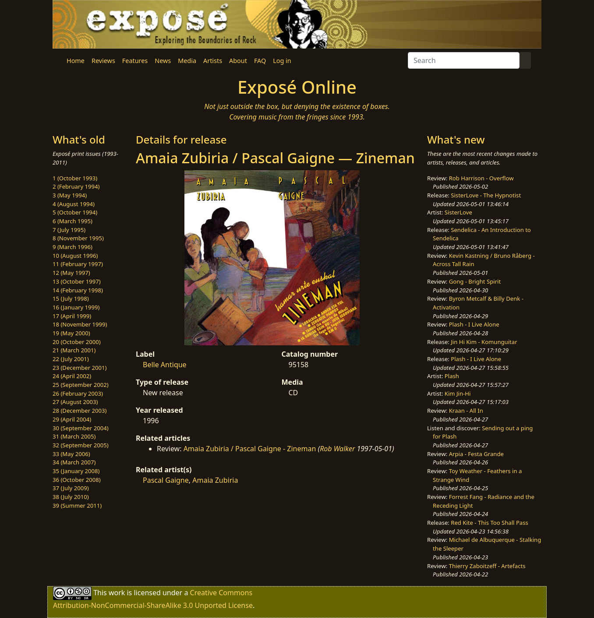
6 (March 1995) (72, 221)
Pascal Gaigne (166, 480)
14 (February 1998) (78, 290)
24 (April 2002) (72, 376)
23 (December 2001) (79, 368)
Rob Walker (337, 448)
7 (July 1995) (69, 230)
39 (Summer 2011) (77, 505)
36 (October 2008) (77, 480)
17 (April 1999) (72, 316)
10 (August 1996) (75, 256)
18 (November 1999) (80, 324)
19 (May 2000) (71, 333)
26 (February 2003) (78, 393)
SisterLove (458, 212)
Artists (212, 60)
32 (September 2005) (81, 445)
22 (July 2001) (71, 359)
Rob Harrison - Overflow (481, 178)
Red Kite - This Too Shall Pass (489, 523)
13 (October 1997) (77, 281)
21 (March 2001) (74, 350)
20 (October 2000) (77, 342)
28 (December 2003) (79, 410)
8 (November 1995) (78, 238)
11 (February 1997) (78, 264)
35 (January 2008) (76, 471)
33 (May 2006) (71, 454)
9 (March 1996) (72, 247)
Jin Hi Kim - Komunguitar (484, 342)
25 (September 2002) (81, 385)
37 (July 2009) (71, 488)
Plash (452, 376)
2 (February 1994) (76, 186)
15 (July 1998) (71, 298)
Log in (282, 60)
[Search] (464, 60)
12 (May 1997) (71, 273)
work (117, 592)
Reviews (103, 60)
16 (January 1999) (76, 307)
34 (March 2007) (74, 462)
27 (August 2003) (75, 402)
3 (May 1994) (70, 195)
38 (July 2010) (71, 497)
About (238, 60)
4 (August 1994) (74, 204)
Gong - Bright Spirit (475, 281)
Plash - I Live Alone (474, 324)
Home (76, 60)
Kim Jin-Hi (458, 393)
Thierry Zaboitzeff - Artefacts (487, 566)
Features (135, 60)
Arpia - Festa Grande (476, 454)
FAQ (260, 60)
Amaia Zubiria (215, 480)
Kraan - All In (466, 410)
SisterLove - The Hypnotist (486, 195)
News (163, 60)
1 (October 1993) (75, 178)
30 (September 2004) (81, 428)
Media (187, 60)
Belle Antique (165, 364)
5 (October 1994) (75, 212)
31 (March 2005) (74, 436)
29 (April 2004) (72, 419)
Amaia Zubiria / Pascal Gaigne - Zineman (250, 448)
